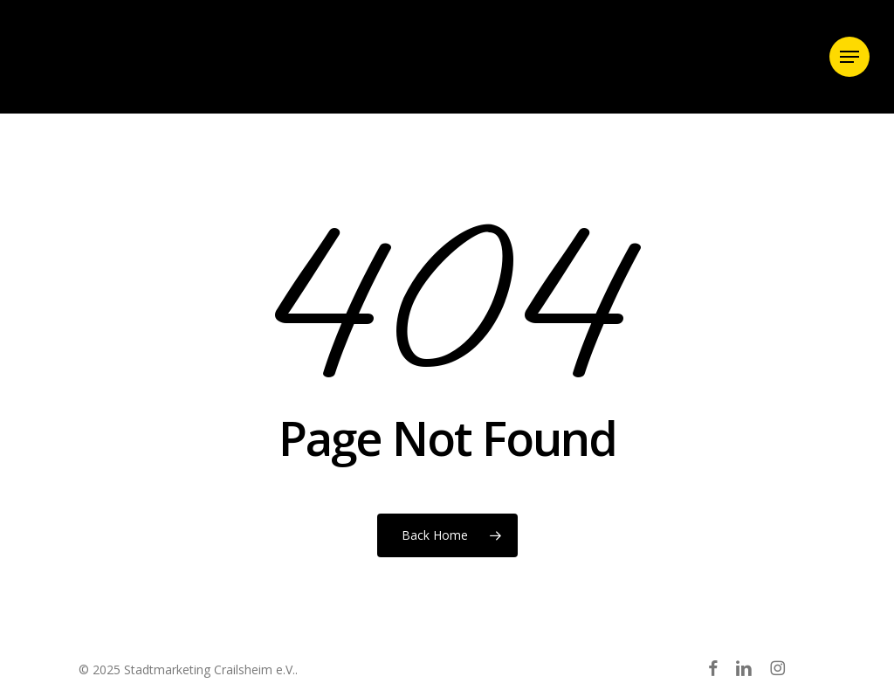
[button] (849, 57)
